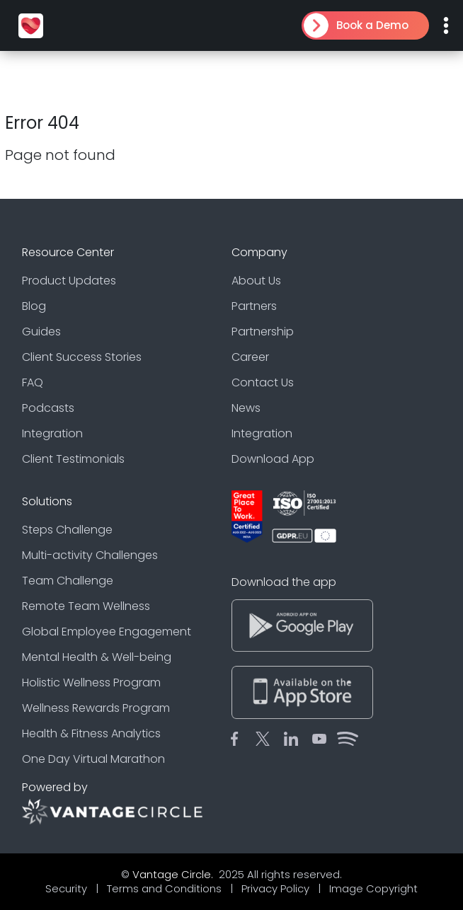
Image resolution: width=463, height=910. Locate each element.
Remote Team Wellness (86, 606)
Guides (41, 331)
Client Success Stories (82, 357)
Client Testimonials (73, 459)
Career (250, 357)
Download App (273, 459)
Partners (254, 306)
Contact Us (263, 382)
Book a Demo (372, 25)
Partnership (263, 331)
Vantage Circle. (174, 874)
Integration (52, 433)
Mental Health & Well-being (96, 657)
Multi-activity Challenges (90, 555)
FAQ (32, 382)
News (246, 408)
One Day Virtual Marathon (93, 759)
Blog (34, 306)
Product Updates (69, 280)
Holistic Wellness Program (91, 682)
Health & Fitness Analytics (91, 733)
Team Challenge (67, 580)
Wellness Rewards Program (96, 708)
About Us (256, 280)
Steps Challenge (67, 530)
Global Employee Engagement (106, 631)
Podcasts (48, 408)
